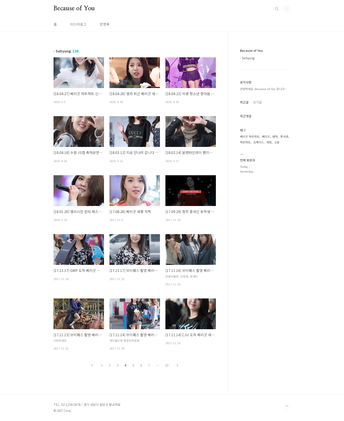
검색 (277, 8)
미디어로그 (78, 24)
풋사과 (284, 136)
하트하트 (245, 142)
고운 (277, 142)
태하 (275, 136)
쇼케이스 (258, 142)
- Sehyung (247, 58)
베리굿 (266, 136)
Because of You (74, 8)
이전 (92, 365)
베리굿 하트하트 (249, 136)
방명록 (104, 24)
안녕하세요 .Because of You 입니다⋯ (263, 89)
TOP (286, 406)
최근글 (244, 102)
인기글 (257, 102)
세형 (269, 142)
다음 (177, 365)
